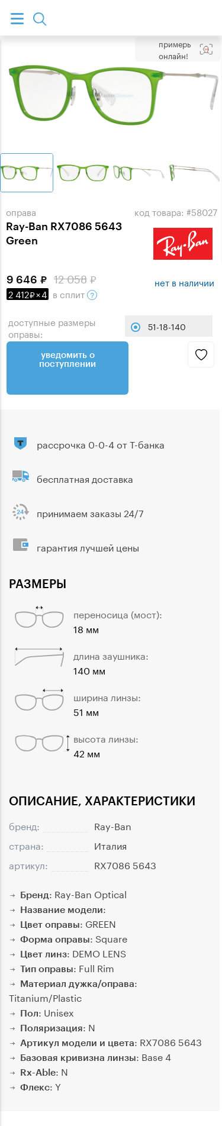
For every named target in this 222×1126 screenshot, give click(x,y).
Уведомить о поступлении (67, 359)
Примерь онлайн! (175, 49)
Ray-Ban (112, 825)
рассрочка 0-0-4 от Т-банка (101, 443)
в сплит (52, 293)
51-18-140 (167, 326)
